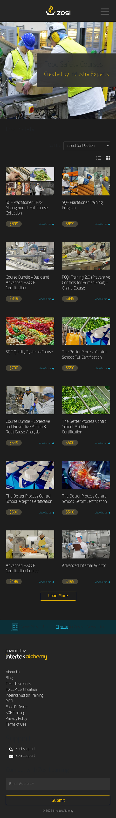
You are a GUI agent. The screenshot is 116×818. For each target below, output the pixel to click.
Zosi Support (22, 749)
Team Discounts (18, 684)
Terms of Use (16, 725)
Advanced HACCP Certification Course (22, 568)
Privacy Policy (16, 719)
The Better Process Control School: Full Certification (84, 355)
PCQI (9, 701)
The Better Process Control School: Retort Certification (84, 499)
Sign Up (62, 627)
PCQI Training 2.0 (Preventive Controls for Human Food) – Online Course (86, 282)
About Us (13, 672)
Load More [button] (58, 596)
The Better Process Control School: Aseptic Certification (29, 499)
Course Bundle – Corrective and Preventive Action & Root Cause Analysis (28, 427)
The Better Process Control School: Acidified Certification (84, 427)
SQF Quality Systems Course (29, 352)
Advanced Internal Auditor (84, 566)
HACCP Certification (21, 690)
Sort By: (55, 146)
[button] (98, 158)
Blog (9, 678)
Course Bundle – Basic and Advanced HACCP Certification (27, 282)
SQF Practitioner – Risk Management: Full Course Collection (27, 208)
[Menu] (105, 11)
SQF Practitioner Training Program (82, 205)
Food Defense (16, 707)
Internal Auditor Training (24, 696)
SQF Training (15, 713)
